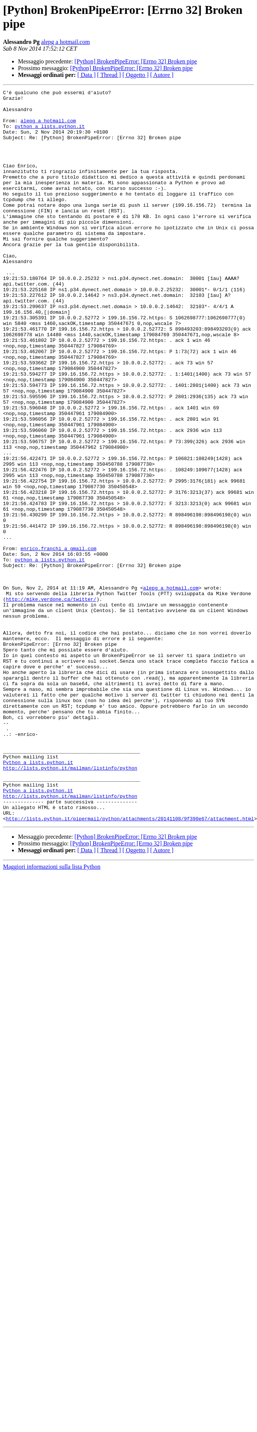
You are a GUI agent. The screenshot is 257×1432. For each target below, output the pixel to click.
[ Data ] (86, 75)
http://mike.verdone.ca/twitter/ (51, 701)
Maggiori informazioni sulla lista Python (51, 1013)
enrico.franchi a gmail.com (59, 640)
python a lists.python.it (50, 134)
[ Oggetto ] (135, 75)
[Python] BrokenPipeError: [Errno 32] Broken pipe (135, 61)
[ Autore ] (161, 75)
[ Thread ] (109, 75)
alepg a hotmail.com (65, 42)
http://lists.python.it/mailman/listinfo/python (70, 904)
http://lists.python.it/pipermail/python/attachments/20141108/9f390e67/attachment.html (130, 964)
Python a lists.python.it (38, 897)
